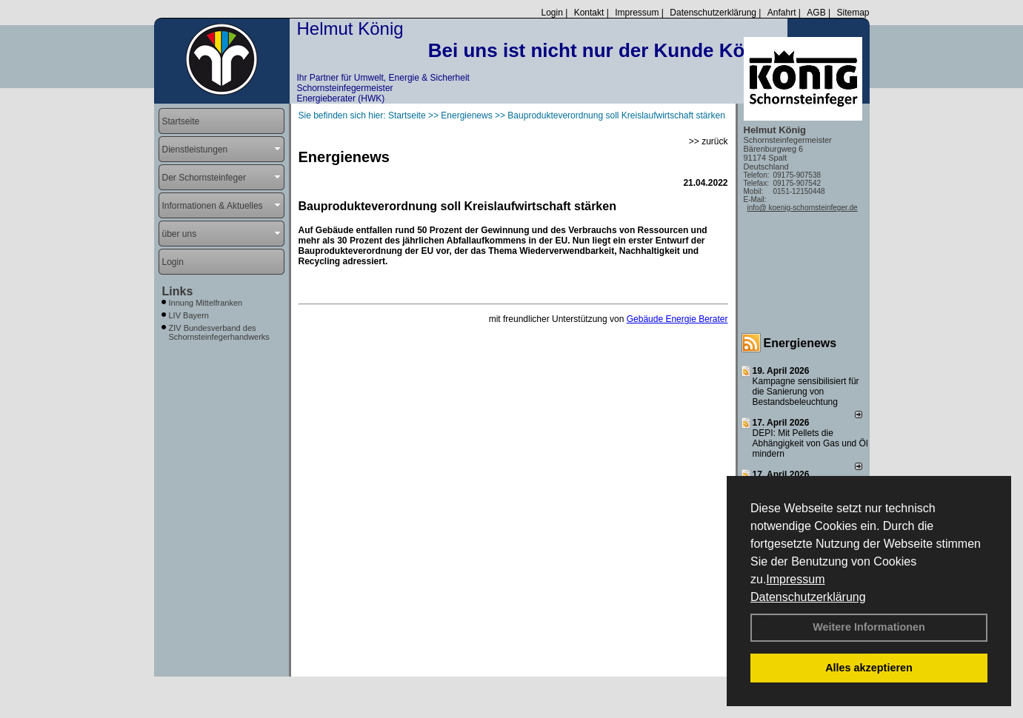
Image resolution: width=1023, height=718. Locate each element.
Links (177, 291)
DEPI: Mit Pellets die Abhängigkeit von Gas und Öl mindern (810, 443)
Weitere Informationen (869, 627)
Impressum (795, 579)
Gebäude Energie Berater (677, 319)
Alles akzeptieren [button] (869, 668)
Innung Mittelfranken (206, 302)
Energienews (800, 343)
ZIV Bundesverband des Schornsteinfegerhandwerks (219, 332)
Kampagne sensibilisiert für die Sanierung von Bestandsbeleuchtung (806, 391)
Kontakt (589, 12)
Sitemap (852, 12)
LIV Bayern (189, 315)
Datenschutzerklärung (808, 597)
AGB (816, 12)
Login (551, 12)
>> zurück (708, 141)
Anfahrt (781, 12)
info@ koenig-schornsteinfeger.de (802, 208)
